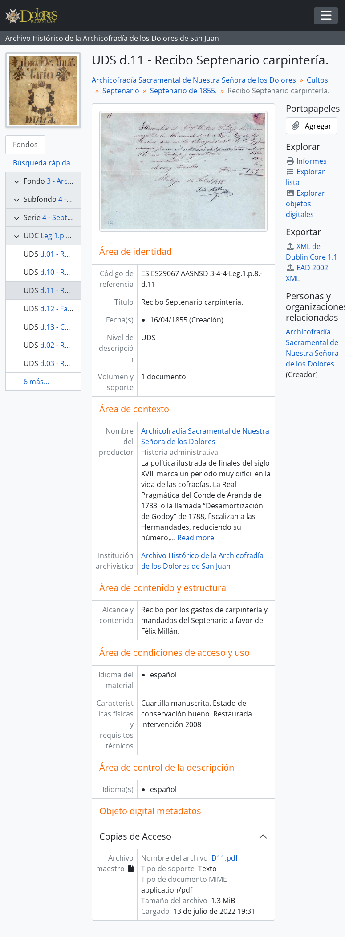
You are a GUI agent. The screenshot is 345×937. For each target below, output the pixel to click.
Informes (306, 161)
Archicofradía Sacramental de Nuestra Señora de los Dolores (194, 80)
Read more (195, 538)
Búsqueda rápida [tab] (41, 163)
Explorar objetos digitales (305, 203)
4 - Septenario (65, 217)
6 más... (36, 381)
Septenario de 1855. (183, 91)
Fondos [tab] (25, 144)
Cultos (317, 80)
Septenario (120, 91)
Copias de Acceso (135, 836)
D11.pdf (224, 858)
